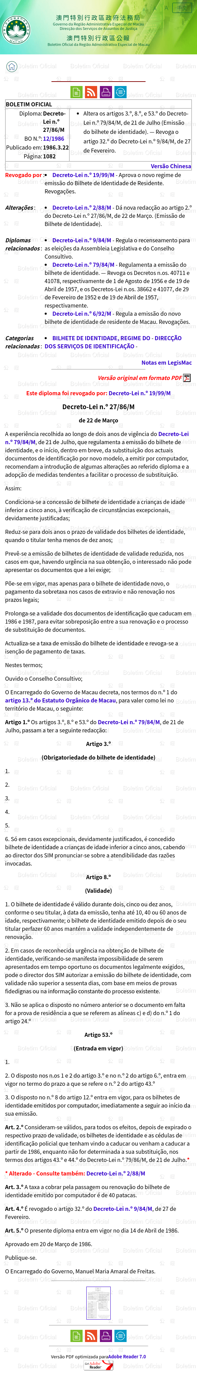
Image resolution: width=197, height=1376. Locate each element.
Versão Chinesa (171, 166)
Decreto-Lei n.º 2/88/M (81, 207)
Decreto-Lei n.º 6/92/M (81, 313)
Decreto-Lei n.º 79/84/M (83, 264)
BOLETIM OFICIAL (29, 104)
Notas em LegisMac (166, 362)
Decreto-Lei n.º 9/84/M (81, 240)
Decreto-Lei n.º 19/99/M (83, 175)
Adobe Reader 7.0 (127, 1356)
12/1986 (53, 138)
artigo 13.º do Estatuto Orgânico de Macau (60, 700)
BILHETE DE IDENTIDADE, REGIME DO (101, 338)
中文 (182, 8)
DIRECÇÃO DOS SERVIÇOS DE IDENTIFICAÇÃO (113, 342)
